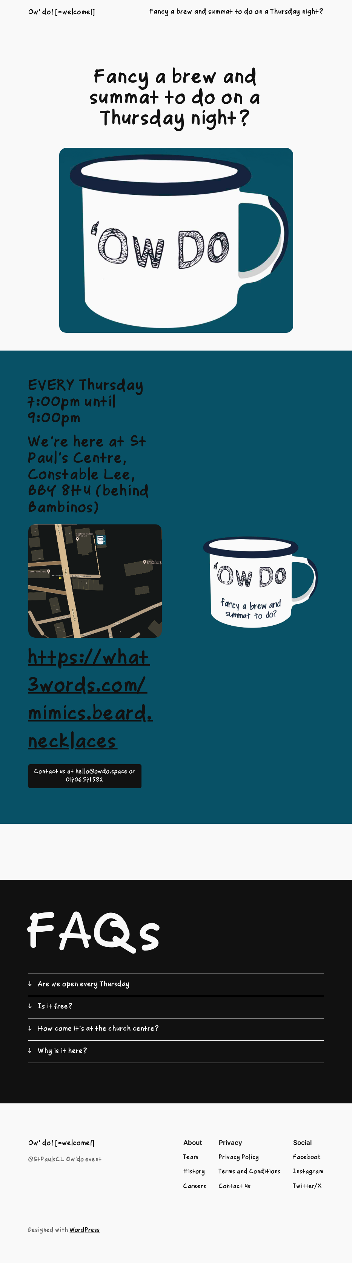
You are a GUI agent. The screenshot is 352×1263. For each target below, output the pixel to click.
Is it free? (55, 1007)
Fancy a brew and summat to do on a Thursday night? (236, 12)
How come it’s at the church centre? (98, 1029)
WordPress (85, 1230)
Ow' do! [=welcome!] (61, 12)
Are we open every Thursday (84, 985)
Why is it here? (63, 1051)
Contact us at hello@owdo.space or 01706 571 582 (84, 776)
